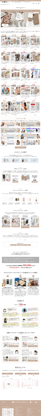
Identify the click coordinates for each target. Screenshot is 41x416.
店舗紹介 (28, 414)
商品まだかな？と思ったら (18, 410)
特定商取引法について (30, 411)
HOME (1, 4)
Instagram (37, 402)
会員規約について (29, 410)
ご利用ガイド (17, 413)
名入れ (29, 244)
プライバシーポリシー (30, 413)
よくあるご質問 (17, 411)
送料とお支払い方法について (19, 414)
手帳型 (22, 244)
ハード (26, 244)
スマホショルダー (13, 244)
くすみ (19, 244)
